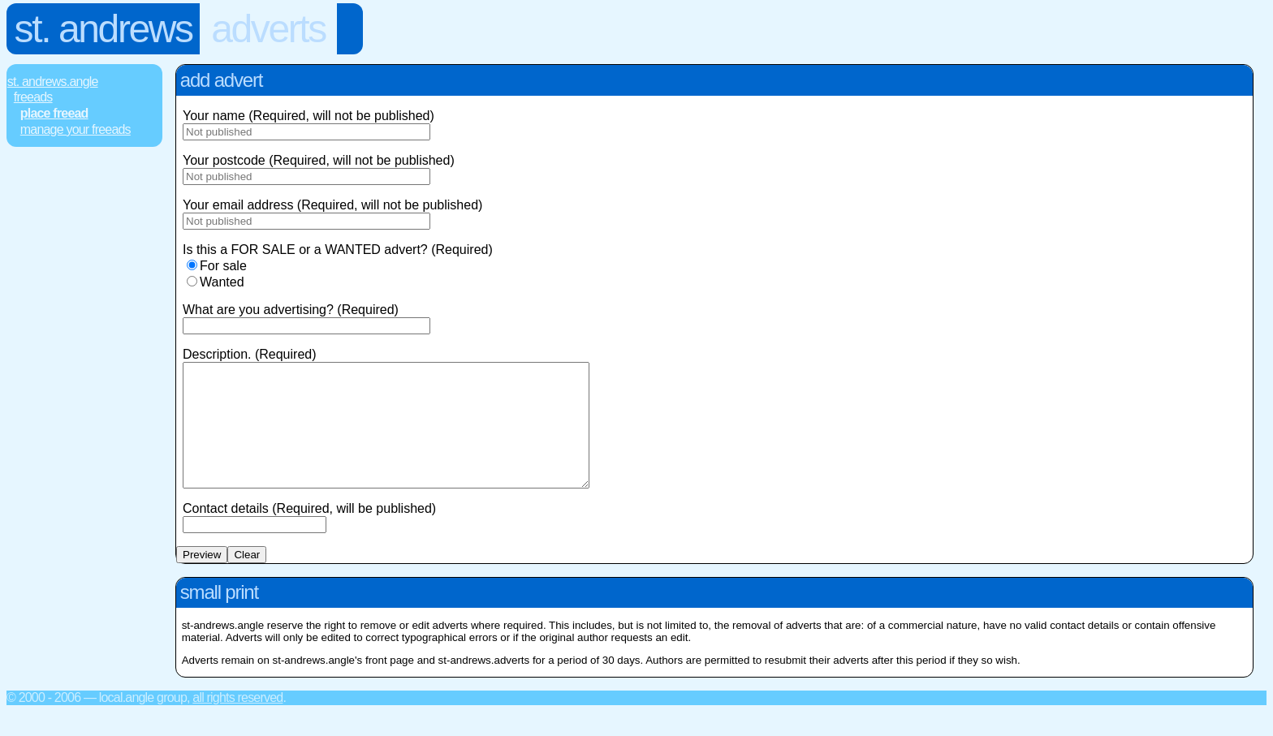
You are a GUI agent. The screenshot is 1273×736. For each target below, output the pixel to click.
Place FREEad (54, 113)
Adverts (268, 28)
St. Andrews (103, 28)
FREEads (33, 97)
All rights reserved (237, 722)
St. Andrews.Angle (52, 81)
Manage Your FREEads (75, 129)
